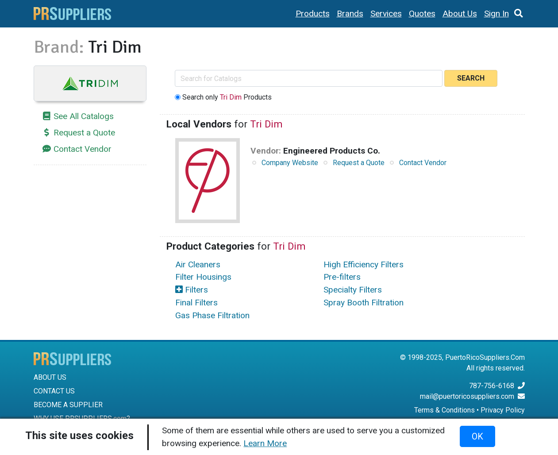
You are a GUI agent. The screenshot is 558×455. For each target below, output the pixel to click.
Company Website (290, 162)
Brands (350, 13)
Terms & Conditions (444, 410)
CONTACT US (54, 391)
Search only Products (227, 97)
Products (313, 13)
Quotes (422, 13)
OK (477, 436)
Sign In (496, 13)
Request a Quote (84, 132)
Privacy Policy (503, 410)
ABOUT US (50, 377)
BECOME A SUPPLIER (68, 405)
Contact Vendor (83, 149)
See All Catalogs (84, 116)
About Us (460, 13)
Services (386, 13)
